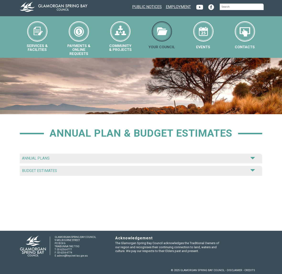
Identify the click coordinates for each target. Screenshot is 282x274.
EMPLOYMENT (178, 6)
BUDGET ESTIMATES (138, 170)
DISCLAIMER (234, 270)
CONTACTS (245, 35)
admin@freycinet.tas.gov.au (72, 255)
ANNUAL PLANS (138, 158)
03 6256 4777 (64, 249)
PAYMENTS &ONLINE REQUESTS (78, 38)
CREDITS (249, 270)
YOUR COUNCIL (161, 35)
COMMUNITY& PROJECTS (120, 36)
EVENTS (203, 35)
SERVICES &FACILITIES (37, 36)
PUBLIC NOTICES (147, 6)
